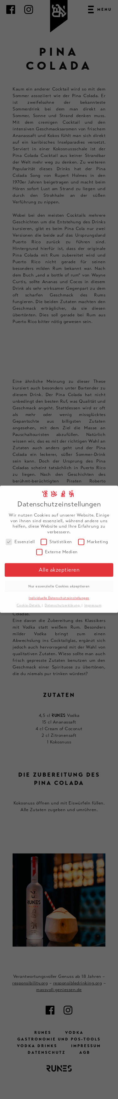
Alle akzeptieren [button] (59, 566)
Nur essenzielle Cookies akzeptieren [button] (59, 583)
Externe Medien (57, 548)
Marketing (93, 539)
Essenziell (20, 539)
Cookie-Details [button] (29, 602)
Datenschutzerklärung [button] (63, 602)
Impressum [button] (93, 602)
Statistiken (56, 539)
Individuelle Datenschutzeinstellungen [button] (59, 595)
